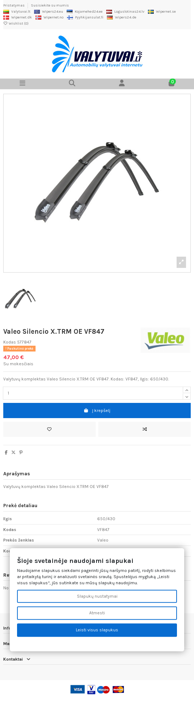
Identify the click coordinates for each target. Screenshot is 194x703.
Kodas (9, 342)
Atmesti (97, 613)
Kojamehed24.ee (85, 11)
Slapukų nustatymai (97, 596)
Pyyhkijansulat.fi (85, 17)
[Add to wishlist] (49, 429)
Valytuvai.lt (16, 11)
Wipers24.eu (48, 11)
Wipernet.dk (17, 17)
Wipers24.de (121, 17)
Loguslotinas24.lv (125, 11)
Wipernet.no (49, 17)
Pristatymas (14, 5)
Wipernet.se (162, 11)
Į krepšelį (97, 410)
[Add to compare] (144, 429)
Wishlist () (16, 23)
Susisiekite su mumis (50, 5)
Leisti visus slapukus (97, 630)
